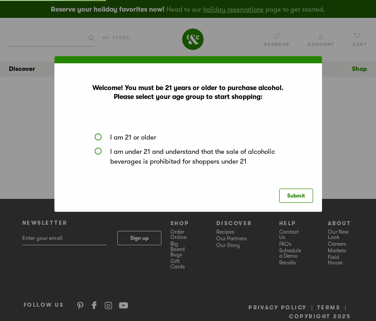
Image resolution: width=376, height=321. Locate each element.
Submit (296, 196)
